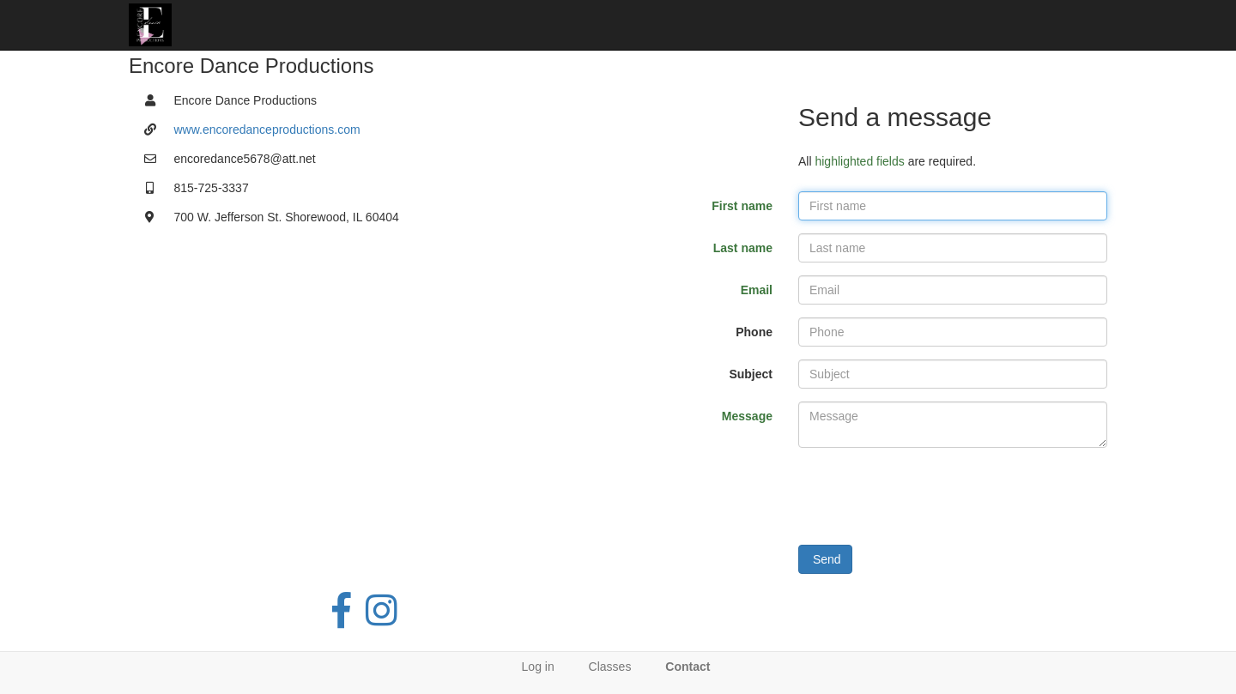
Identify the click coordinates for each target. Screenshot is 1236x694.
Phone (754, 332)
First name (742, 206)
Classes (610, 666)
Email (756, 290)
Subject (750, 374)
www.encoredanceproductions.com (267, 129)
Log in (538, 666)
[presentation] (928, 494)
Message (747, 416)
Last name (742, 248)
